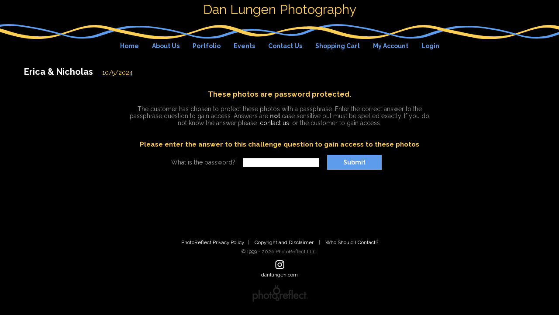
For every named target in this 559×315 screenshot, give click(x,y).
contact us (274, 122)
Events (244, 45)
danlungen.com (279, 275)
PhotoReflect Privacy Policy (212, 242)
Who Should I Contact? (351, 242)
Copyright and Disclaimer (285, 242)
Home (129, 45)
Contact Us (285, 45)
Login (430, 45)
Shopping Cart (337, 45)
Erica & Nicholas (58, 71)
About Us (165, 45)
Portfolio (207, 45)
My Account (390, 45)
